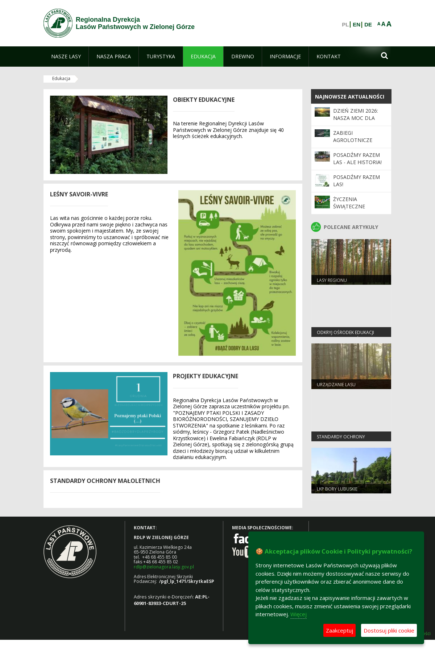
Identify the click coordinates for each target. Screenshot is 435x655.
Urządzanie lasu (336, 384)
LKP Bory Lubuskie (337, 489)
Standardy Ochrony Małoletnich (341, 440)
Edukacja (61, 78)
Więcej (298, 614)
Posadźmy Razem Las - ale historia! (357, 158)
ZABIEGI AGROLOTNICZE (352, 136)
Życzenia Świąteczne (349, 203)
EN (356, 25)
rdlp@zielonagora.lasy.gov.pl (164, 567)
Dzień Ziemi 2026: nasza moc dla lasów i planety (355, 118)
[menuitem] (66, 56)
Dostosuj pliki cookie (389, 630)
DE (368, 25)
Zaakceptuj (339, 630)
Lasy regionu (332, 280)
